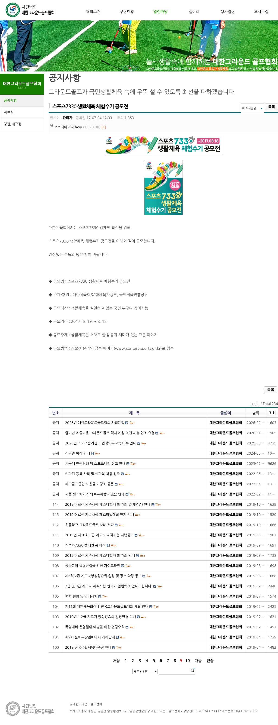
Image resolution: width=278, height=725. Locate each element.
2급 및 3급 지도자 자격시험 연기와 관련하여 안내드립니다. (108, 586)
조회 (272, 413)
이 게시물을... (250, 108)
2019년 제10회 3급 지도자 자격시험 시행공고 (99, 535)
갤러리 (194, 11)
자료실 (8, 112)
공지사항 (10, 100)
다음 (198, 661)
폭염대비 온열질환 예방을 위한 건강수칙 (95, 627)
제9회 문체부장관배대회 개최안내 (90, 637)
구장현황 (127, 11)
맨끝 (210, 661)
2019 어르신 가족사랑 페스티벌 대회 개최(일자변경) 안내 (108, 504)
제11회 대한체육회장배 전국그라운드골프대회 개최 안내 (106, 606)
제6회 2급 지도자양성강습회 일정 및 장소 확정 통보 (103, 576)
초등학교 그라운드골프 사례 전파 (89, 525)
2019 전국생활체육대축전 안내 (88, 647)
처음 (116, 661)
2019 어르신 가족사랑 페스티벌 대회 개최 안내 (100, 555)
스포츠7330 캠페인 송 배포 (85, 545)
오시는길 (261, 11)
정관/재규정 (12, 124)
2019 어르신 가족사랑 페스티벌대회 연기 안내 (99, 514)
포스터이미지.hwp (68, 127)
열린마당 (160, 11)
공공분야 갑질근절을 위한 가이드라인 (92, 565)
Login (255, 403)
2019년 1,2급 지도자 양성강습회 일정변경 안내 (100, 616)
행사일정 (227, 11)
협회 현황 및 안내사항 (81, 596)
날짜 (255, 413)
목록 (271, 107)
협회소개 (93, 11)
